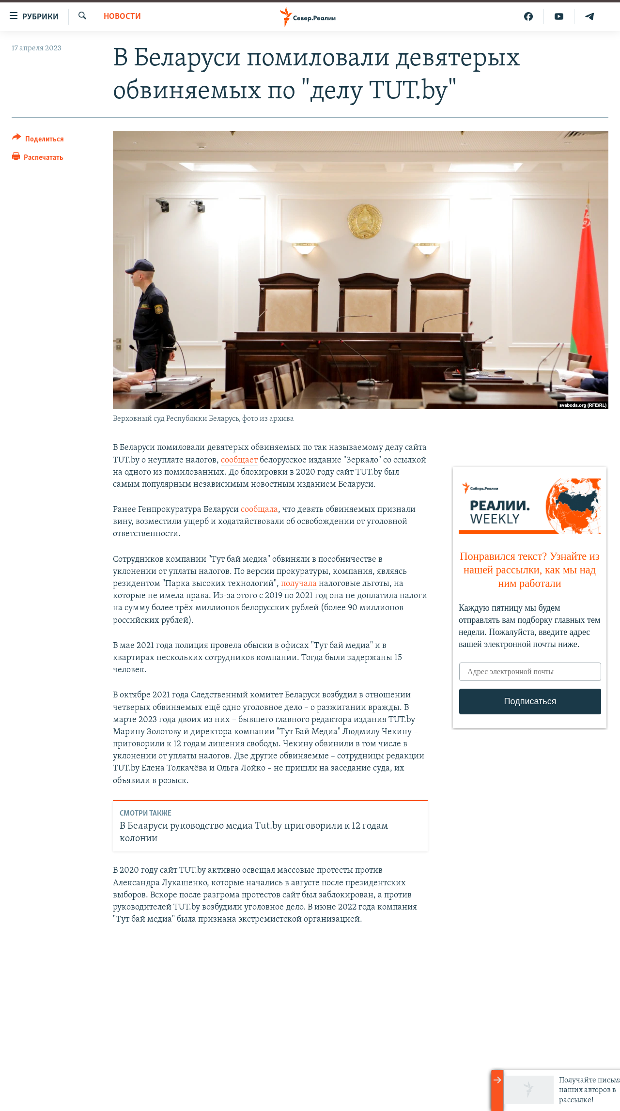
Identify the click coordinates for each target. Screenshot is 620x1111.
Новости (122, 16)
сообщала (259, 509)
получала (299, 583)
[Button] (38, 141)
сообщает (239, 460)
